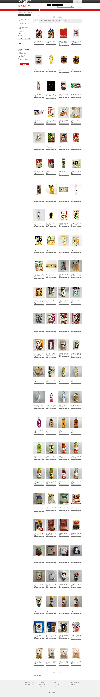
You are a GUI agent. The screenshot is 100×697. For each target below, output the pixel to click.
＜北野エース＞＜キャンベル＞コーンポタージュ (39, 172)
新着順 (46, 20)
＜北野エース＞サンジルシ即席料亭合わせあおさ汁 (51, 147)
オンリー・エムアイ (23, 55)
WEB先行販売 (22, 58)
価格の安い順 (51, 20)
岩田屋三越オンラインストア (29, 1)
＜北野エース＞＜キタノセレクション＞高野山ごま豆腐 (63, 199)
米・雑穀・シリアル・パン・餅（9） (24, 20)
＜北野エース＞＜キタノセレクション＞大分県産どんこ (76, 42)
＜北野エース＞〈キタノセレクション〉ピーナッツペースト (76, 69)
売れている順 (64, 20)
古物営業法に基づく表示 (74, 684)
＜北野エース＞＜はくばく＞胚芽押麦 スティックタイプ (51, 380)
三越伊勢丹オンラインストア (20, 1)
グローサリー (30, 12)
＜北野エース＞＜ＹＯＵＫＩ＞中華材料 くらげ (63, 534)
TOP (19, 12)
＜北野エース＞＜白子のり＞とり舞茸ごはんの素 (76, 224)
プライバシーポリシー (56, 684)
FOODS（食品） (23, 12)
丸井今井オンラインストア (25, 1)
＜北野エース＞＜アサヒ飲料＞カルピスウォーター (63, 406)
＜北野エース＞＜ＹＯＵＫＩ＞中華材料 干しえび (51, 534)
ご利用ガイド (42, 682)
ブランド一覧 (21, 35)
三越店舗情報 (75, 1)
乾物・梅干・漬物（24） (24, 23)
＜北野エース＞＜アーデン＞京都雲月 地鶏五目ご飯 (63, 224)
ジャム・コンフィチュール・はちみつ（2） (24, 25)
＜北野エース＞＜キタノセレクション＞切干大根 (76, 250)
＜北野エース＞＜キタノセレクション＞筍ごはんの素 (51, 199)
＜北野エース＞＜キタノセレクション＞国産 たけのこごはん (76, 275)
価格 (20, 43)
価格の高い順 (58, 20)
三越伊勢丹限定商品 (23, 53)
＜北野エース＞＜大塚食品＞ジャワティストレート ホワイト (76, 380)
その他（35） (22, 31)
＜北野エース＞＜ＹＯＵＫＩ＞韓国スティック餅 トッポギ (76, 508)
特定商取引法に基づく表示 (74, 682)
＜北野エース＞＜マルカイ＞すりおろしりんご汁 (76, 457)
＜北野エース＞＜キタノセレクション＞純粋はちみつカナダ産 (51, 69)
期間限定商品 (21, 52)
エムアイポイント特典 (23, 59)
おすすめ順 (41, 20)
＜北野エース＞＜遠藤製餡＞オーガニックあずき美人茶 (51, 406)
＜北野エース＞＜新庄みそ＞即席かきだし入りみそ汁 (63, 147)
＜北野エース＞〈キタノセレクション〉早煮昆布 (39, 69)
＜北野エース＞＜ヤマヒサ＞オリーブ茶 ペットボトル (51, 457)
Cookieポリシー (55, 686)
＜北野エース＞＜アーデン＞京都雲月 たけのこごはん (51, 250)
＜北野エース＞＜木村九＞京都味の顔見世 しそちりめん (63, 301)
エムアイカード (27, 686)
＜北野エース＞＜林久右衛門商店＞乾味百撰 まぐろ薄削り (63, 662)
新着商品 (21, 50)
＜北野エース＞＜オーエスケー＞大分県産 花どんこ (39, 147)
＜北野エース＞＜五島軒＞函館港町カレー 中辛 (51, 636)
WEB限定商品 (22, 56)
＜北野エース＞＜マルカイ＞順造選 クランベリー (63, 482)
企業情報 (54, 682)
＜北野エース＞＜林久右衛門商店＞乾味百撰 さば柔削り (39, 662)
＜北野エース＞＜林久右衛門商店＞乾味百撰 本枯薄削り (76, 662)
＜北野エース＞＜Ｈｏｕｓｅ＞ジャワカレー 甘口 (39, 121)
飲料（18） (22, 29)
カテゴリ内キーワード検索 (24, 38)
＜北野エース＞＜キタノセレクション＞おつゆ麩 (63, 250)
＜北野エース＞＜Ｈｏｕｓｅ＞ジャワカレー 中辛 (76, 95)
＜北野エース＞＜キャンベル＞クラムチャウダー (51, 172)
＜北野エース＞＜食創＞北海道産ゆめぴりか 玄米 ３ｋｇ (63, 354)
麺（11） (21, 22)
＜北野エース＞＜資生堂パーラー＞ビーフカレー (39, 636)
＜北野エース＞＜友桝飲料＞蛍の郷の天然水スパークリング (39, 406)
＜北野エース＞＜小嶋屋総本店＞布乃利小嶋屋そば (76, 199)
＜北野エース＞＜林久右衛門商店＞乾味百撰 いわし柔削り (51, 662)
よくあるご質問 (42, 684)
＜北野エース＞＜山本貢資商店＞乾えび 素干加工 (63, 121)
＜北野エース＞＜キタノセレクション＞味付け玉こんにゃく (39, 199)
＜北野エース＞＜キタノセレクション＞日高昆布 (63, 560)
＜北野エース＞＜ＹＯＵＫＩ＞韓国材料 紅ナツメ (39, 534)
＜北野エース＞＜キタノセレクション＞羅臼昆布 (51, 560)
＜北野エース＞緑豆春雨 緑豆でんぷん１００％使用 (63, 508)
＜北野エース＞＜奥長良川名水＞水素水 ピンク (39, 431)
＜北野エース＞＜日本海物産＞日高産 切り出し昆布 (76, 560)
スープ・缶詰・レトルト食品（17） (24, 28)
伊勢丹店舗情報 (79, 1)
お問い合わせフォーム (44, 686)
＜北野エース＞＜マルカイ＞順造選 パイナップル (51, 482)
